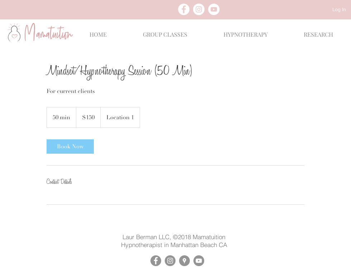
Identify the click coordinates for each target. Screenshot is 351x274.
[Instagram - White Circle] (199, 9)
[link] (70, 146)
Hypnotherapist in (145, 245)
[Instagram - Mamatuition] (170, 260)
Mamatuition (209, 237)
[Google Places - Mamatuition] (184, 260)
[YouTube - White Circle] (214, 9)
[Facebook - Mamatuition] (155, 260)
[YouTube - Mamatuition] (198, 260)
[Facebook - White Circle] (183, 9)
